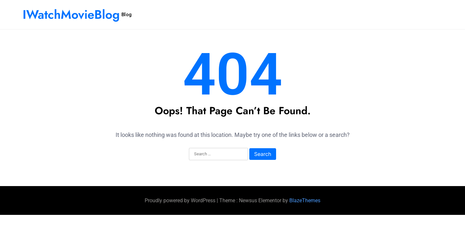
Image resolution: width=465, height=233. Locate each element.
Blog (126, 14)
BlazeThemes (304, 200)
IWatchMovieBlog (71, 14)
